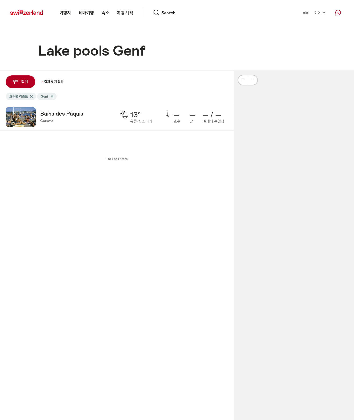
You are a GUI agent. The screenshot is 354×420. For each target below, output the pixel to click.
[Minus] (252, 80)
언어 (320, 12)
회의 (306, 13)
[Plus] (243, 80)
